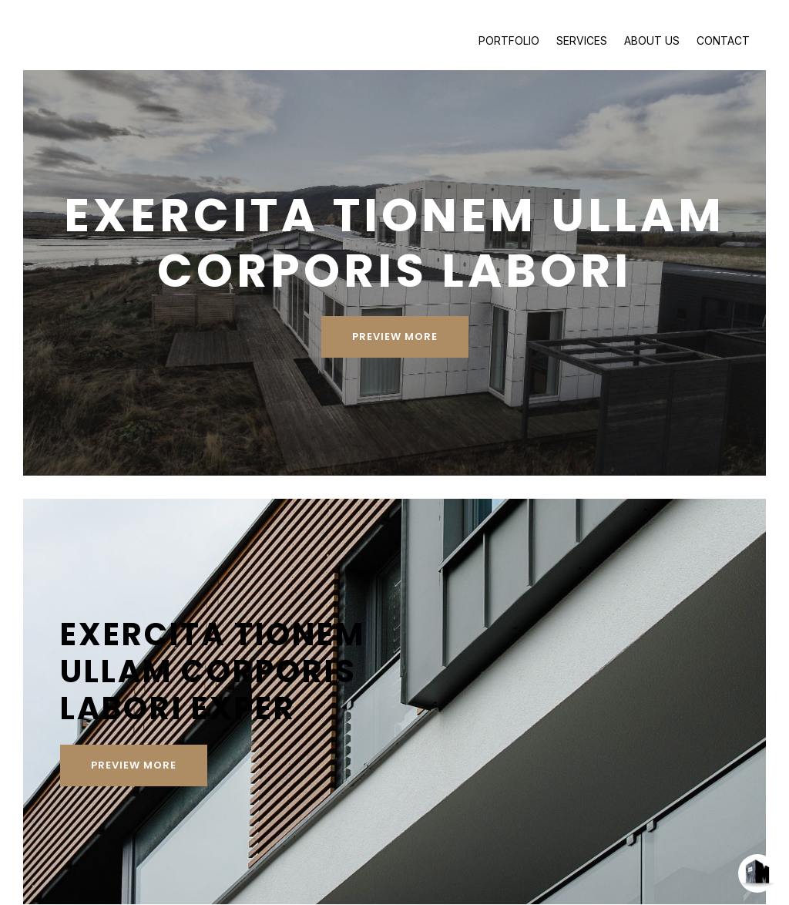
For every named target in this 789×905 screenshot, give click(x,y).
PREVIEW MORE (394, 316)
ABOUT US (652, 40)
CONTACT (723, 40)
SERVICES (581, 40)
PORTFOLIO (508, 40)
